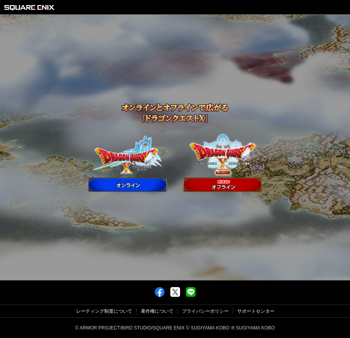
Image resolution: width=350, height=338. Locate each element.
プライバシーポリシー (205, 311)
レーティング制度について (104, 311)
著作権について (157, 311)
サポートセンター (256, 311)
